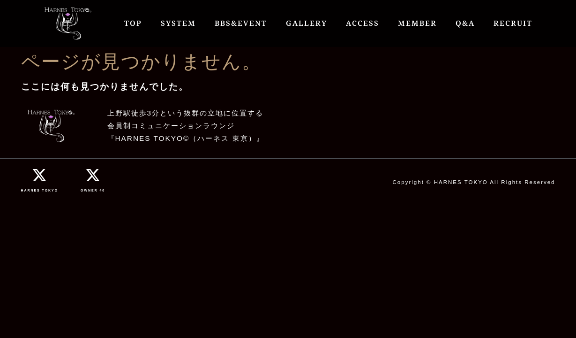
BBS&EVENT (241, 23)
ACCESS (362, 23)
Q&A (465, 23)
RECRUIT (513, 23)
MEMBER (417, 23)
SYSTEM (178, 23)
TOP (133, 23)
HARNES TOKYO (40, 190)
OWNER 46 (93, 190)
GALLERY (306, 23)
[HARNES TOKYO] (39, 175)
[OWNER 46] (92, 175)
